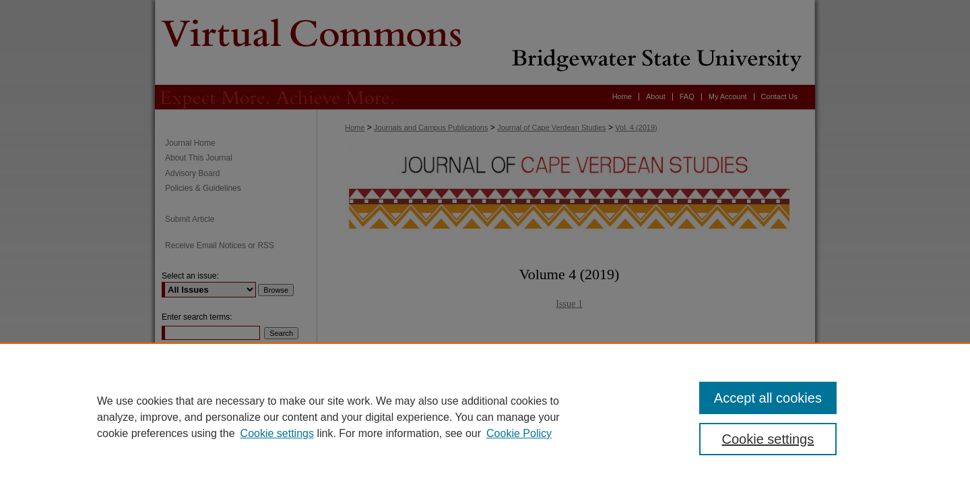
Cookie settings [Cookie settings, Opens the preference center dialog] (768, 439)
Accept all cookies (768, 398)
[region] (485, 417)
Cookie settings (277, 433)
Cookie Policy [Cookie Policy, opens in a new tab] (519, 433)
